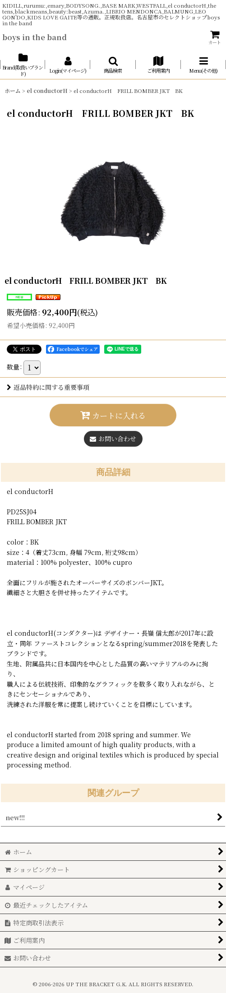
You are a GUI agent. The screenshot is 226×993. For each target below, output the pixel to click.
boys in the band (34, 37)
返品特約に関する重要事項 (48, 387)
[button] (112, 65)
